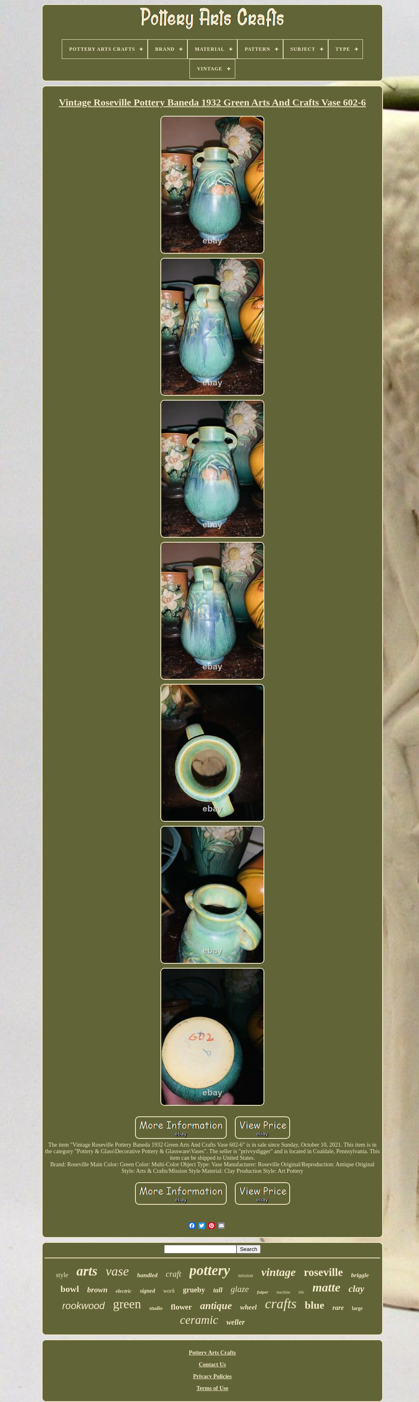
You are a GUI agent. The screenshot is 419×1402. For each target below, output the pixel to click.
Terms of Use (212, 1388)
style (62, 1274)
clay (356, 1289)
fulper (262, 1291)
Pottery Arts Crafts (212, 1353)
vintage (278, 1272)
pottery (209, 1270)
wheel (248, 1307)
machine (284, 1292)
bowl (70, 1289)
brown (97, 1289)
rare (338, 1307)
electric (124, 1291)
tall (218, 1290)
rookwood (83, 1305)
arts (87, 1271)
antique (216, 1305)
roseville (323, 1272)
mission (245, 1275)
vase (117, 1271)
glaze (240, 1289)
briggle (360, 1275)
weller (235, 1322)
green (127, 1304)
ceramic (199, 1319)
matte (326, 1287)
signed (147, 1291)
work (169, 1291)
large (357, 1308)
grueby (194, 1290)
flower (181, 1307)
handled (147, 1275)
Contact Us (212, 1364)
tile (301, 1291)
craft (173, 1273)
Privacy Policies (212, 1376)
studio (156, 1308)
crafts (280, 1303)
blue (314, 1305)
